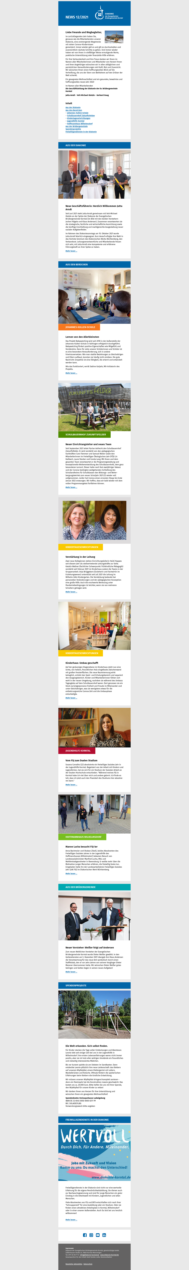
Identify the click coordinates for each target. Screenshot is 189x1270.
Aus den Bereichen (74, 110)
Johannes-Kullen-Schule (77, 113)
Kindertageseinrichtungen (78, 118)
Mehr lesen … (71, 251)
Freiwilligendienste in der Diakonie (81, 132)
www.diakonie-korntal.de (109, 1255)
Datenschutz (88, 1264)
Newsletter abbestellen (74, 1264)
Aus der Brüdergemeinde (77, 126)
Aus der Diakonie (73, 107)
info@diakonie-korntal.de (89, 1255)
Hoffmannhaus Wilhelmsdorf (80, 124)
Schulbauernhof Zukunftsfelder (81, 116)
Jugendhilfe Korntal (75, 121)
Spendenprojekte (73, 129)
